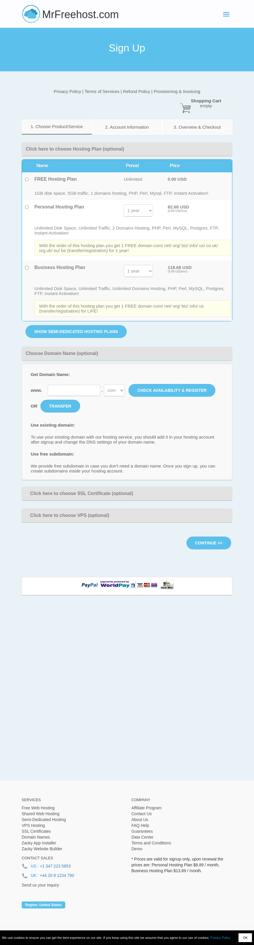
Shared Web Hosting (40, 813)
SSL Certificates (36, 831)
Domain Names (36, 837)
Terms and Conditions (151, 843)
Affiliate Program (146, 808)
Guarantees (142, 831)
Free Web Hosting (38, 808)
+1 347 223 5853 (55, 866)
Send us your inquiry (40, 885)
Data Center (142, 837)
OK (245, 937)
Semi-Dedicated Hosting (44, 819)
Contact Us (141, 813)
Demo (136, 848)
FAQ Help (140, 825)
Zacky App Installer (39, 843)
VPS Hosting (33, 825)
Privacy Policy (220, 937)
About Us (139, 819)
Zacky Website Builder (42, 848)
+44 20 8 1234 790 (57, 875)
